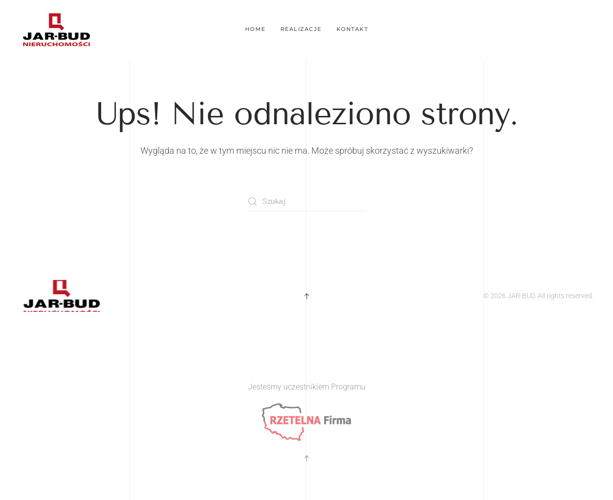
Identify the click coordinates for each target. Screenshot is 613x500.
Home (255, 29)
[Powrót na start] (56, 29)
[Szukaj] (306, 201)
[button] (306, 296)
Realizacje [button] (301, 29)
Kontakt (352, 29)
